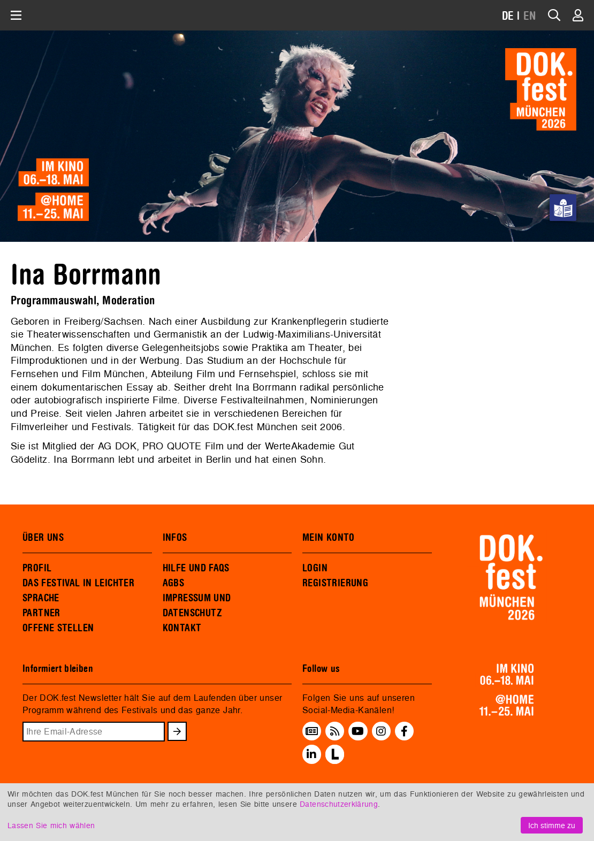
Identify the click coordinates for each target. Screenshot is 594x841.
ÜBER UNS (43, 537)
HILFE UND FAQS (196, 568)
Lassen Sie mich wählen (51, 825)
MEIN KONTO (328, 537)
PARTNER (41, 613)
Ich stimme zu (551, 825)
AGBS (174, 583)
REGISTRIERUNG (335, 583)
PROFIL (36, 568)
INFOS (175, 537)
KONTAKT (182, 628)
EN (529, 16)
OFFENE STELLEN (58, 628)
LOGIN (315, 568)
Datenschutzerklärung (339, 804)
